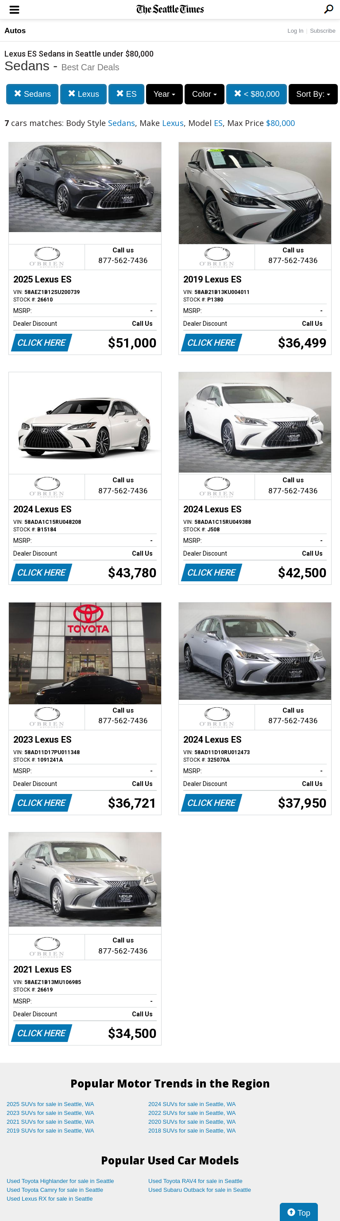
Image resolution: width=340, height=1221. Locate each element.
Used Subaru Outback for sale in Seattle (199, 1190)
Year (164, 94)
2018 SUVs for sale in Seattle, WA (192, 1130)
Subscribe (323, 30)
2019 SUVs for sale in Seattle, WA (50, 1130)
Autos (15, 31)
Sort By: (313, 94)
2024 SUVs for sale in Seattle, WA (192, 1104)
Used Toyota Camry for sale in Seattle (55, 1190)
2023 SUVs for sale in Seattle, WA (50, 1113)
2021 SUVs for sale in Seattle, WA (50, 1121)
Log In (295, 30)
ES (126, 94)
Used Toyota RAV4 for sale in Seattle (195, 1181)
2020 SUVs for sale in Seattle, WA (192, 1121)
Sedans (32, 94)
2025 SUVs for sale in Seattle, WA (50, 1104)
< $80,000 (257, 94)
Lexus (83, 94)
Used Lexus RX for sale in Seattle (50, 1198)
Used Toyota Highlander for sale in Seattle (60, 1181)
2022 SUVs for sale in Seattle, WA (192, 1113)
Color (204, 94)
